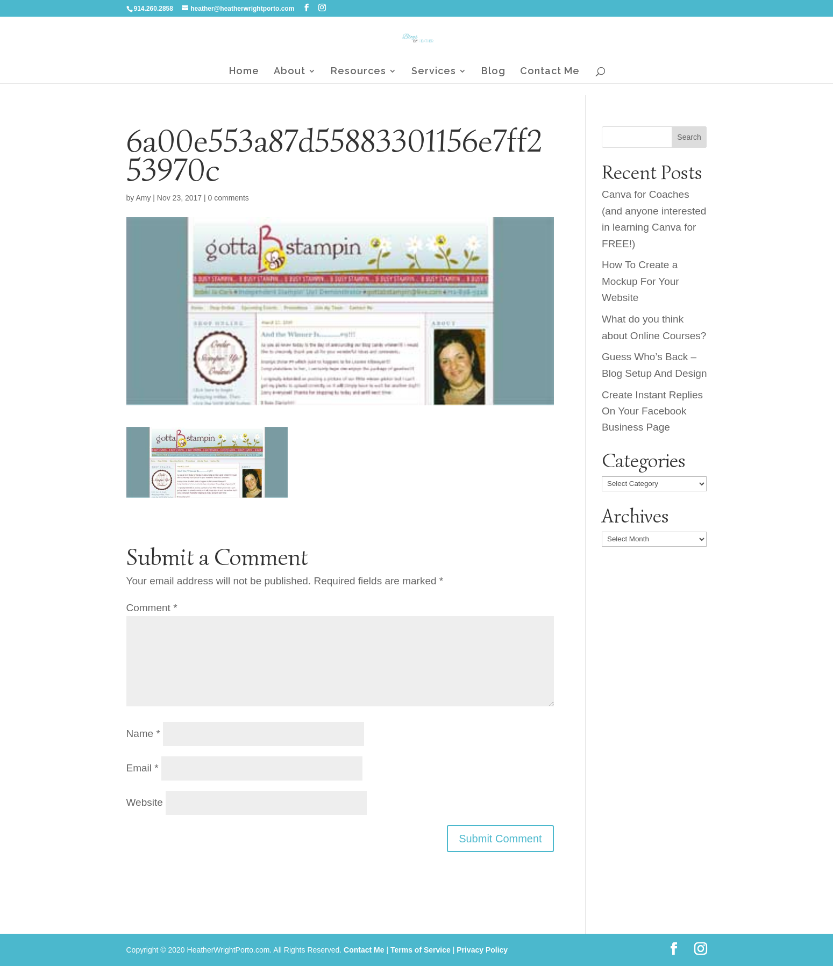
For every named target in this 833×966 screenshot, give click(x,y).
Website (144, 802)
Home (244, 71)
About (289, 71)
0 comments (228, 198)
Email (142, 768)
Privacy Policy (482, 950)
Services (433, 71)
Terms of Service (420, 950)
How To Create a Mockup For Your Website (640, 281)
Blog (493, 71)
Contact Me (550, 71)
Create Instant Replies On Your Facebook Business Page (652, 411)
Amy (143, 198)
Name (143, 733)
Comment (151, 607)
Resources (358, 71)
